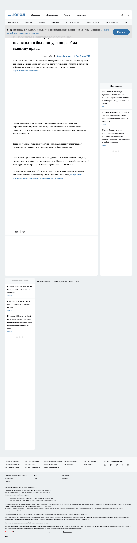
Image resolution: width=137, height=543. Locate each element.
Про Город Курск (30, 464)
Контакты (65, 475)
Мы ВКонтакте (93, 22)
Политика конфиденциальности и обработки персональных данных (26, 523)
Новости (65, 478)
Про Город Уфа (68, 464)
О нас (35, 475)
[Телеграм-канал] (116, 465)
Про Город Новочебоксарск (53, 461)
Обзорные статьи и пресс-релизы (16, 475)
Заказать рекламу (73, 22)
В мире (42, 22)
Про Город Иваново (90, 461)
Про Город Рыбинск (50, 464)
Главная (7, 481)
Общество (35, 15)
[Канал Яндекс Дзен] (122, 465)
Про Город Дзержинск (12, 461)
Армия (67, 15)
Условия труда (9, 478)
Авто (35, 478)
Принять (121, 32)
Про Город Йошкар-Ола (12, 464)
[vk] (16, 231)
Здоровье (55, 22)
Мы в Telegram (112, 22)
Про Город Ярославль (12, 467)
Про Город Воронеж (70, 461)
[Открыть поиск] (121, 15)
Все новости (13, 22)
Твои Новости (88, 464)
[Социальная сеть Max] (128, 465)
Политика (81, 15)
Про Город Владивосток (32, 467)
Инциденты (52, 15)
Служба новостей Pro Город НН (73, 56)
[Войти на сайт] (127, 15)
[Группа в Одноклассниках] (111, 465)
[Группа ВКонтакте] (105, 465)
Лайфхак (28, 22)
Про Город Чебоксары (32, 461)
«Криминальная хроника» (25, 70)
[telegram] (24, 231)
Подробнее (85, 519)
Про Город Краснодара (51, 467)
